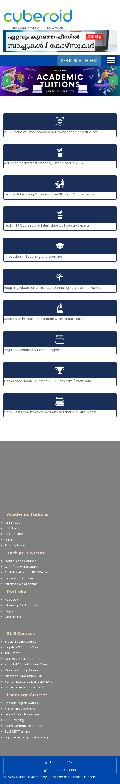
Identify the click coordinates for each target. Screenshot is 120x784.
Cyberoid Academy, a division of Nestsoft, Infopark (56, 777)
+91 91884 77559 (63, 762)
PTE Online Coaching (20, 708)
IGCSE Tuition (14, 534)
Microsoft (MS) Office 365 (23, 676)
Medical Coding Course (22, 670)
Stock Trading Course (21, 641)
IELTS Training (14, 720)
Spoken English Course (22, 703)
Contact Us (13, 617)
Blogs (9, 611)
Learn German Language (23, 726)
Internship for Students (21, 605)
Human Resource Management (28, 681)
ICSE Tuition (13, 528)
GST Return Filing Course (22, 659)
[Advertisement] (60, 473)
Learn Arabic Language (22, 714)
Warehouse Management (24, 687)
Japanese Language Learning (27, 737)
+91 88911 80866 (79, 60)
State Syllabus (15, 545)
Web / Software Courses (23, 567)
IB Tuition (11, 540)
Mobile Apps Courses (20, 561)
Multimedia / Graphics (21, 584)
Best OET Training (17, 731)
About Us (11, 599)
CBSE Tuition (13, 522)
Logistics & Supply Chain (22, 647)
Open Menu (111, 60)
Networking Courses (20, 578)
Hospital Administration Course (28, 664)
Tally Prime (13, 653)
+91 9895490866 (62, 770)
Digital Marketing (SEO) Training (28, 572)
